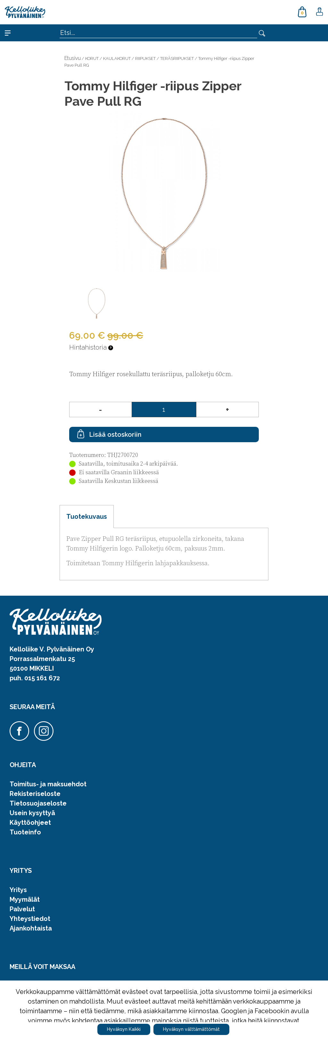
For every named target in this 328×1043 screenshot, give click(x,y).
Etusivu (72, 58)
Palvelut (22, 909)
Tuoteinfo (25, 832)
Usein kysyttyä (32, 813)
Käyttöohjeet (30, 822)
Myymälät (25, 899)
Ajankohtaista (31, 928)
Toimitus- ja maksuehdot (48, 784)
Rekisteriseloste (35, 794)
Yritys (18, 890)
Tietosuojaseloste (38, 803)
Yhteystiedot (30, 919)
